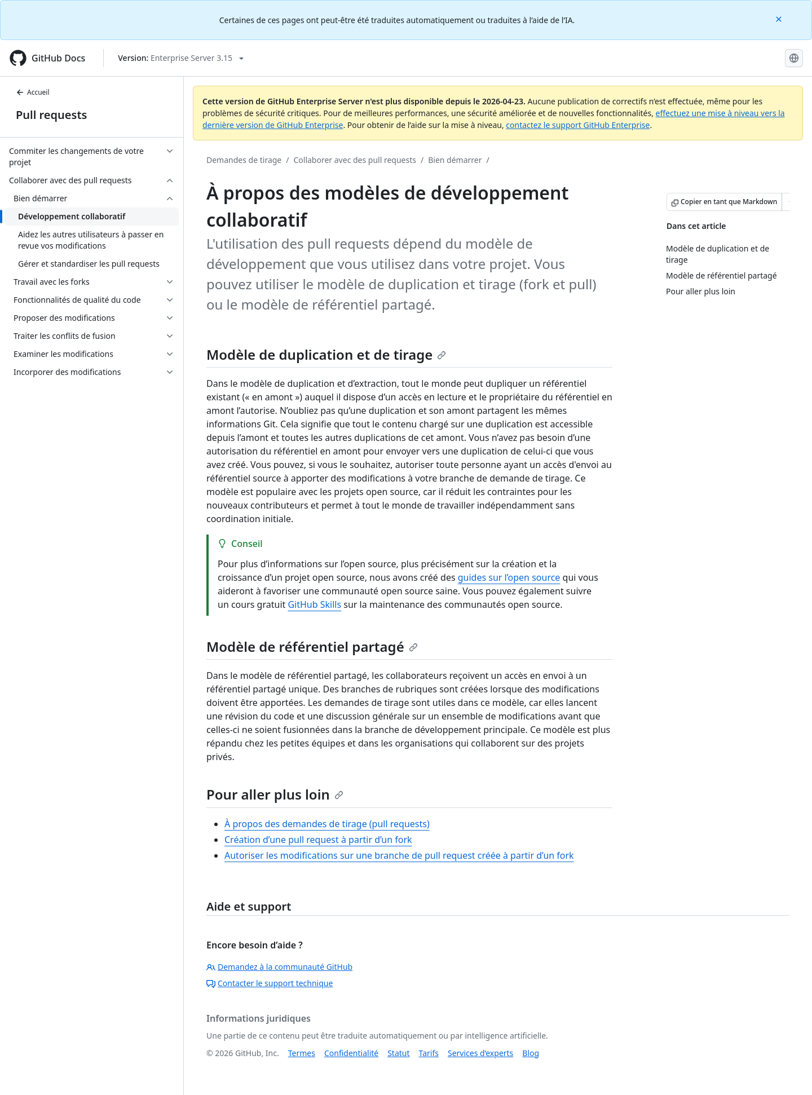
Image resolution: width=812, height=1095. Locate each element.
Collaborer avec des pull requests (354, 159)
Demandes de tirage (243, 159)
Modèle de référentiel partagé (312, 646)
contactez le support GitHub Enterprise (578, 125)
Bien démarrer (455, 159)
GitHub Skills (314, 604)
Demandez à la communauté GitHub (279, 966)
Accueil (33, 92)
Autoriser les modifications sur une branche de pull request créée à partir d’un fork (399, 855)
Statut (398, 1053)
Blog (530, 1053)
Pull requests (51, 114)
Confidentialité (351, 1053)
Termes (301, 1053)
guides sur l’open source (509, 577)
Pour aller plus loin (274, 794)
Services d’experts (480, 1053)
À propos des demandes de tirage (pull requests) (327, 824)
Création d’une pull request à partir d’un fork (318, 839)
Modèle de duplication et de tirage (326, 354)
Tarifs (429, 1053)
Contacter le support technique (269, 983)
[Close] (780, 18)
